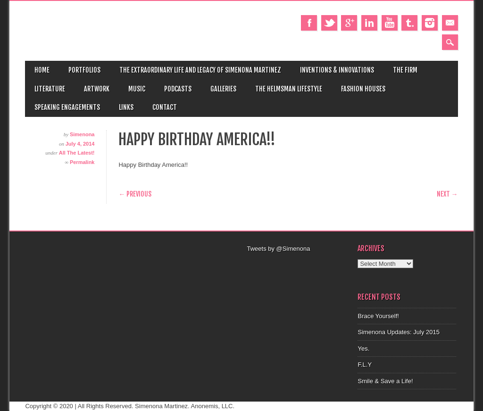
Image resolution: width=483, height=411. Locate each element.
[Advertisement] (307, 265)
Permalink (82, 162)
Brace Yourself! (378, 316)
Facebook (309, 23)
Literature (49, 89)
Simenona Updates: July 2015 (398, 332)
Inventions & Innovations (337, 70)
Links (126, 107)
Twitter (329, 23)
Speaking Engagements (67, 107)
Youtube (390, 23)
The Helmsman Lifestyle (288, 89)
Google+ (349, 23)
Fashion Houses (363, 89)
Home (42, 70)
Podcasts (178, 89)
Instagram (430, 23)
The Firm (405, 70)
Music (136, 89)
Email (450, 23)
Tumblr (409, 23)
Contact (164, 107)
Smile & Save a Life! (385, 381)
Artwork (96, 89)
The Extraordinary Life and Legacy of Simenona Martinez (200, 70)
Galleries (223, 89)
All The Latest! (77, 153)
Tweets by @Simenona (278, 248)
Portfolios (84, 70)
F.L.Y (365, 364)
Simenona (82, 134)
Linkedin (369, 23)
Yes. (363, 348)
